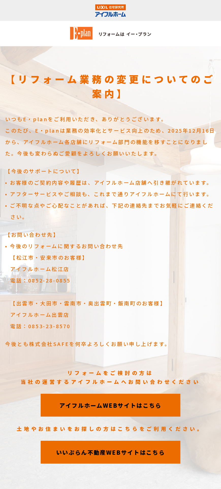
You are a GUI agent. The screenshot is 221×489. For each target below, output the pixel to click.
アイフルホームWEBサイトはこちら (110, 405)
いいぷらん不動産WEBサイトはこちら (110, 452)
